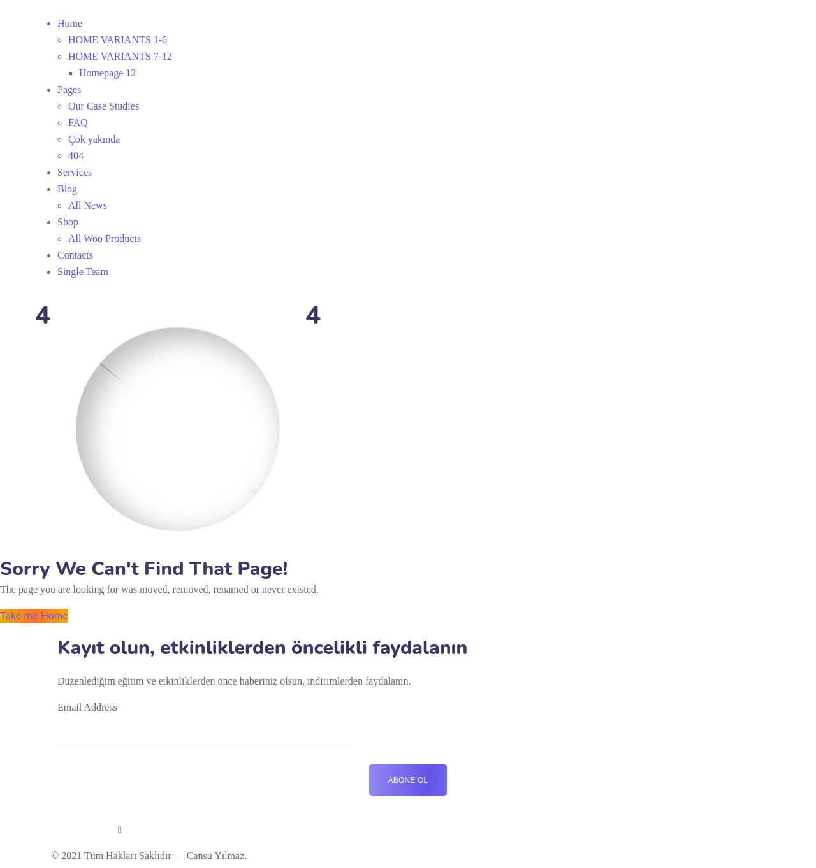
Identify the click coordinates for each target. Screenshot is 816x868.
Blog (67, 188)
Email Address (87, 707)
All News (87, 205)
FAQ (78, 122)
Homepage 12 (107, 73)
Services (74, 172)
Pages (69, 89)
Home (69, 23)
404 (76, 155)
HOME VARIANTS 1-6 (117, 39)
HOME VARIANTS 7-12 (120, 56)
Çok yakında (94, 139)
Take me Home (34, 616)
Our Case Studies (103, 106)
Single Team (82, 271)
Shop (67, 222)
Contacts (75, 255)
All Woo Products (104, 238)
